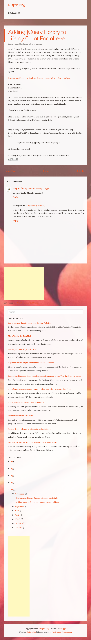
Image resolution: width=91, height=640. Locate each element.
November (20, 493)
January (18, 527)
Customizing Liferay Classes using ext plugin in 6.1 (37, 498)
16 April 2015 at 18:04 (35, 205)
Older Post (81, 171)
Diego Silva (18, 188)
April (17, 515)
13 (12, 482)
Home (46, 171)
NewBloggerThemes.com (62, 632)
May (17, 510)
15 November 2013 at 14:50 (37, 188)
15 (12, 468)
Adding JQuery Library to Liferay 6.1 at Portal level (37, 35)
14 (12, 475)
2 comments (37, 44)
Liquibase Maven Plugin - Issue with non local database (31, 362)
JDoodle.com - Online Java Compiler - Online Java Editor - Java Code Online (39, 389)
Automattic (31, 632)
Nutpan (25, 44)
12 (12, 489)
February (19, 523)
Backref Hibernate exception (20, 415)
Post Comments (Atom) (28, 302)
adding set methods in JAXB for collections (26, 402)
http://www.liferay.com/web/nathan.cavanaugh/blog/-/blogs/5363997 (39, 78)
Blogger (63, 629)
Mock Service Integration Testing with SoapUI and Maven (32, 442)
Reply (15, 197)
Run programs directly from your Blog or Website (29, 323)
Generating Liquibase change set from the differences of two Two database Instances (44, 376)
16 (12, 461)
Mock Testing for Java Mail (19, 336)
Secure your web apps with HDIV (22, 349)
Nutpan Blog (16, 5)
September (20, 506)
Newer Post (10, 171)
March (18, 519)
